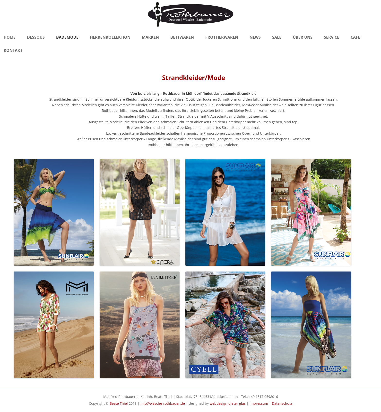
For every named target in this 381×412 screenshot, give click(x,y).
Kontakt (13, 50)
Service (331, 37)
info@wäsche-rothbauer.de (162, 403)
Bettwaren (182, 37)
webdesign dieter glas (228, 403)
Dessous (36, 37)
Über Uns (302, 37)
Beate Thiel (119, 403)
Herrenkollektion (110, 37)
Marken (150, 37)
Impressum (259, 403)
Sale (276, 37)
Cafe (355, 37)
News (255, 37)
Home (10, 37)
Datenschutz (282, 403)
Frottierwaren (221, 37)
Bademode (67, 37)
